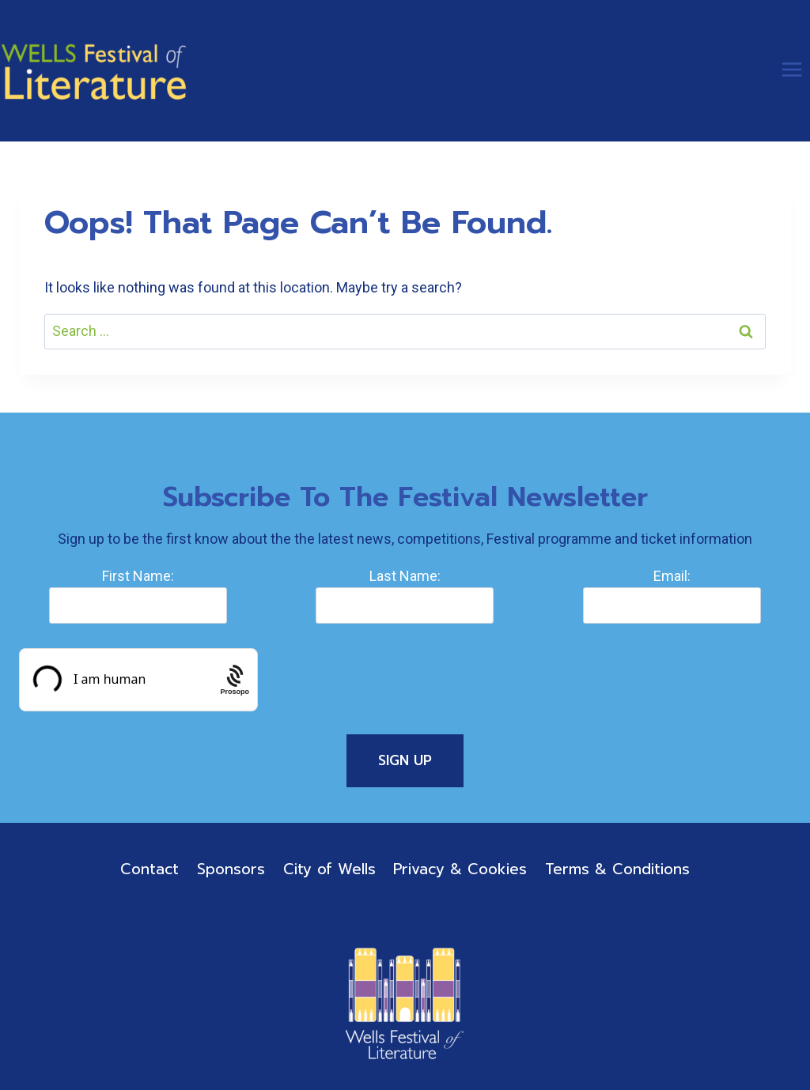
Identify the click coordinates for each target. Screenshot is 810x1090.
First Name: (138, 576)
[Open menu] (791, 69)
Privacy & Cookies (460, 869)
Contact (149, 869)
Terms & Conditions (617, 869)
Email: (672, 576)
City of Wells (329, 869)
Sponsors (231, 869)
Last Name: (405, 576)
